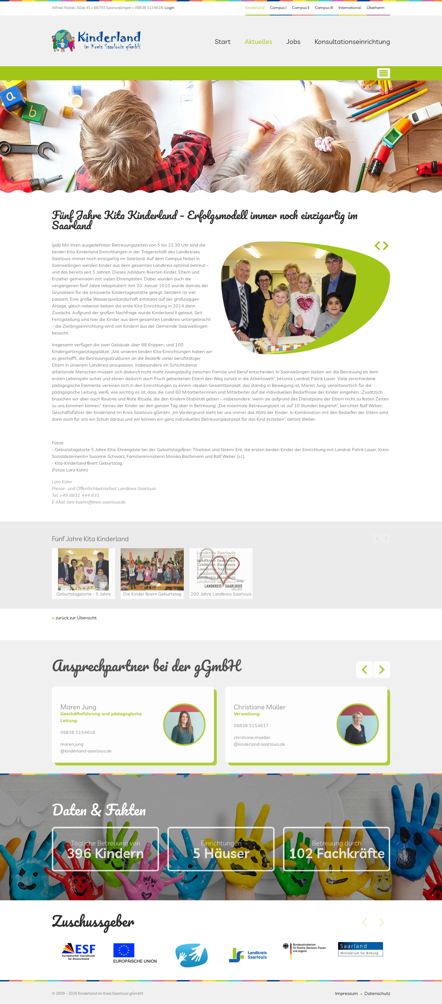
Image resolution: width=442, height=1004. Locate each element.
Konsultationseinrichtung (352, 41)
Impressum (346, 993)
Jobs (293, 41)
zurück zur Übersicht (76, 617)
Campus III (324, 7)
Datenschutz (377, 993)
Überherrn (375, 7)
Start (223, 41)
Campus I (278, 7)
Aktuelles (258, 41)
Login (169, 7)
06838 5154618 (77, 755)
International (350, 7)
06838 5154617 (251, 749)
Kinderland (255, 7)
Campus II (300, 7)
